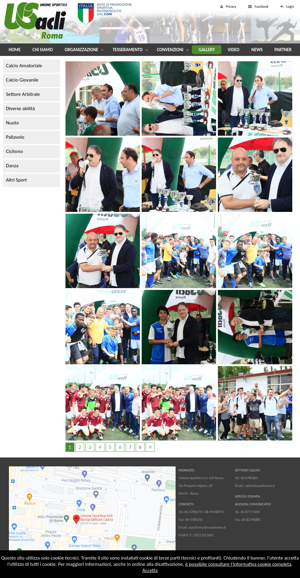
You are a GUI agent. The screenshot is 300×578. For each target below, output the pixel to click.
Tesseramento (127, 49)
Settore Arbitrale (23, 94)
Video (234, 49)
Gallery (207, 49)
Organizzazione (81, 49)
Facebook (261, 6)
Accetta (149, 570)
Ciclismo (14, 151)
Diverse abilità (20, 108)
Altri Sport (16, 180)
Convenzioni (170, 49)
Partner (282, 49)
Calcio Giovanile (22, 80)
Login (290, 6)
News (257, 49)
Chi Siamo (42, 49)
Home (15, 49)
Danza (12, 166)
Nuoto (12, 123)
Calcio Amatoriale (24, 66)
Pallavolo (15, 137)
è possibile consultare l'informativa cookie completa (238, 564)
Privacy (231, 6)
